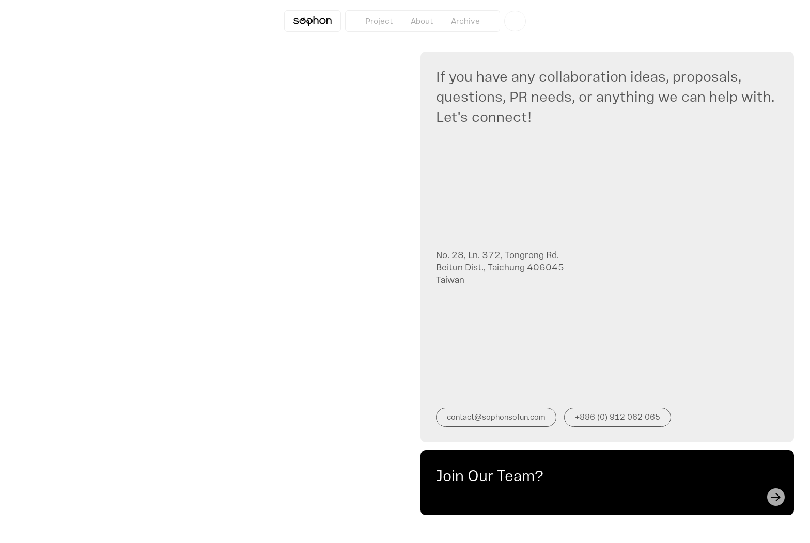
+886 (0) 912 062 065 (617, 417)
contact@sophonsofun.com (496, 417)
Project (379, 21)
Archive (465, 21)
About (422, 21)
